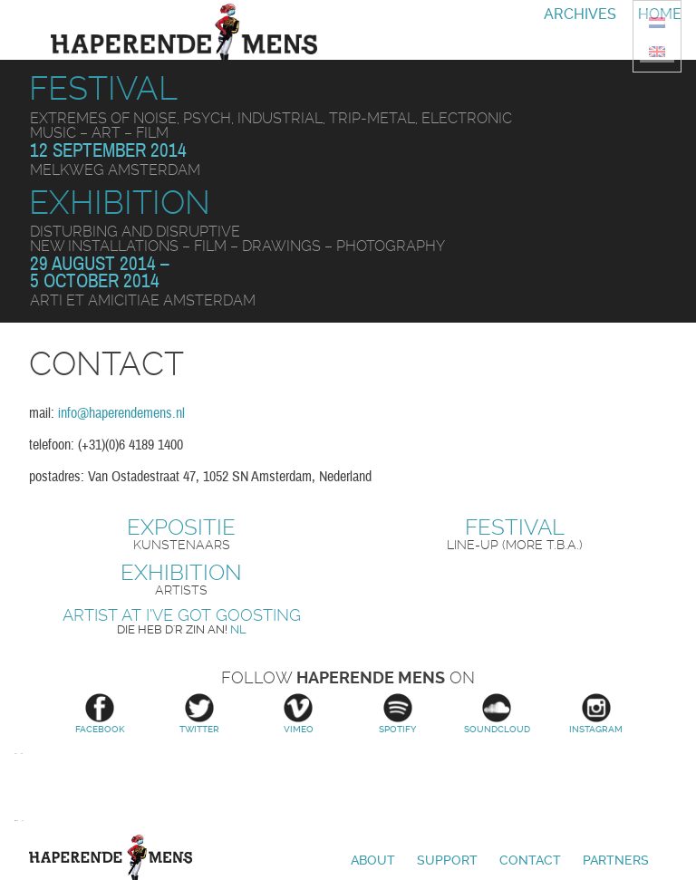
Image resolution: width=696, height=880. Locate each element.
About (373, 860)
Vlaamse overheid (23, 821)
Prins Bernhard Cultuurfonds (16, 821)
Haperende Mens (110, 857)
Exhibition (119, 202)
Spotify (398, 713)
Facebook (100, 713)
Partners (616, 860)
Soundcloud (498, 713)
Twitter (199, 713)
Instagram (596, 713)
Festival (103, 88)
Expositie (181, 527)
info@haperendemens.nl (121, 413)
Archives (580, 14)
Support (447, 860)
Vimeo (298, 713)
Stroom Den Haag (22, 775)
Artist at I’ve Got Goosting (182, 614)
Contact (530, 860)
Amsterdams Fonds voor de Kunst (15, 775)
